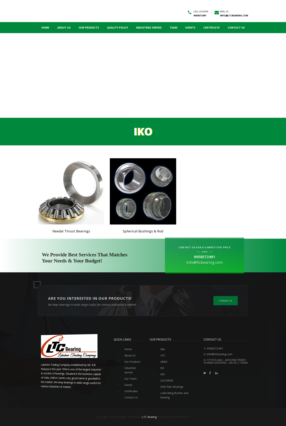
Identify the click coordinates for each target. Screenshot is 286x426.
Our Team (141, 378)
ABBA (174, 361)
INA (173, 349)
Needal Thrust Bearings (71, 231)
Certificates (142, 391)
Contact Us (237, 27)
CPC (173, 355)
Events (191, 27)
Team (174, 27)
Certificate (213, 27)
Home (46, 27)
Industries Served (150, 27)
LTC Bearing (149, 417)
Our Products (90, 27)
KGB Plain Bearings (182, 386)
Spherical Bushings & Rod (143, 231)
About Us (65, 27)
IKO (173, 374)
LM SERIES (177, 380)
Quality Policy (118, 27)
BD (173, 368)
